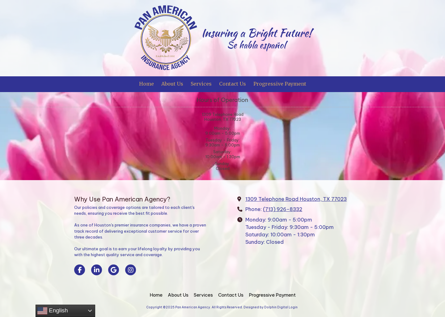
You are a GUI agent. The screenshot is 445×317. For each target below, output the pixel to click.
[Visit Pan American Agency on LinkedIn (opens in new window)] (96, 269)
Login (293, 307)
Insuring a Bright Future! (256, 33)
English (52, 311)
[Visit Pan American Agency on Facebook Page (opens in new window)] (79, 269)
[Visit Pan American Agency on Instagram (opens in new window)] (130, 269)
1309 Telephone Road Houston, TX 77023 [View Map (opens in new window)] (296, 199)
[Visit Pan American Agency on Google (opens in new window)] (113, 269)
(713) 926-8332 (282, 209)
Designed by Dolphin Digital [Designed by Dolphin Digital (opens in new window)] (266, 307)
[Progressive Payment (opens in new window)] (280, 84)
